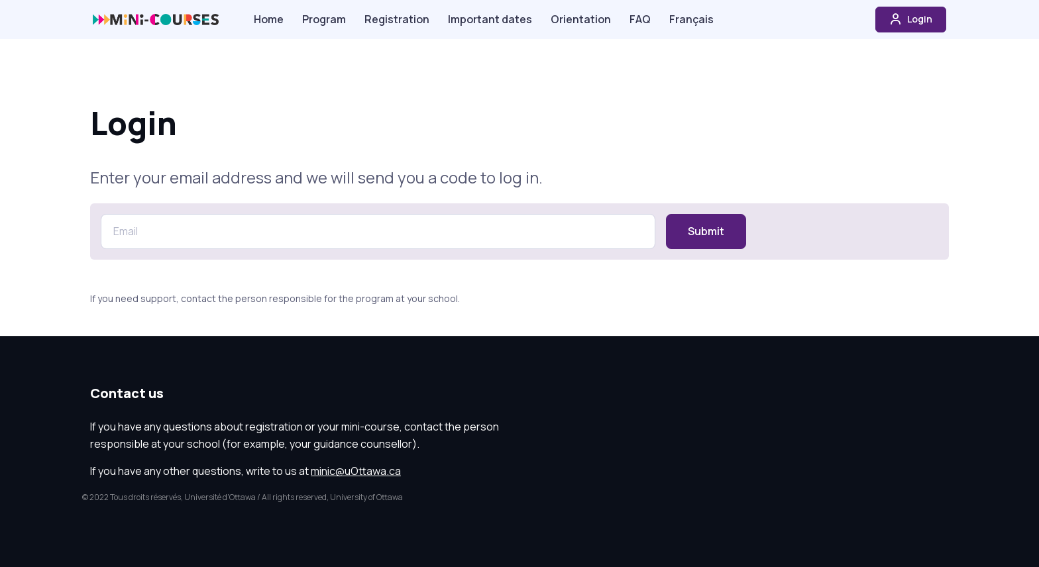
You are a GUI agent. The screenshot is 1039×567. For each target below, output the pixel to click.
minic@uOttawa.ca (356, 471)
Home (269, 19)
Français (691, 19)
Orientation (581, 19)
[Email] (378, 231)
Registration (396, 19)
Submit (706, 231)
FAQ (640, 19)
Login (910, 19)
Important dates (490, 19)
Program (324, 19)
